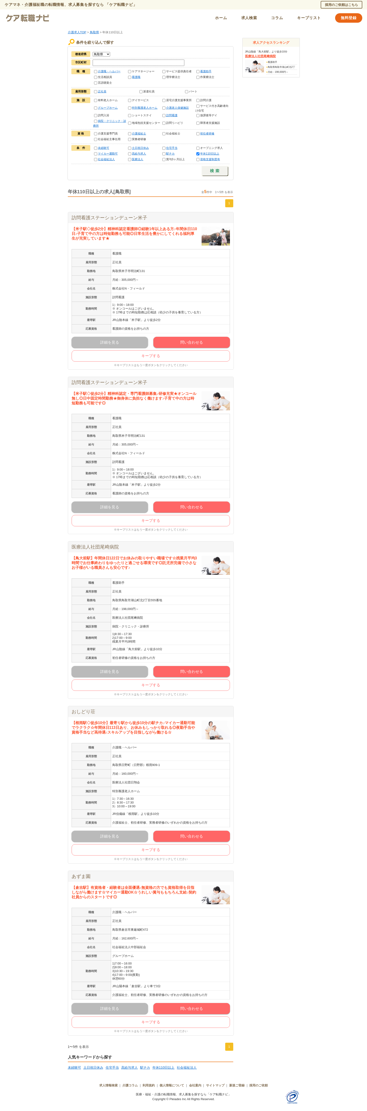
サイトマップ (215, 1085)
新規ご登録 (237, 1085)
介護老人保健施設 (177, 107)
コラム (277, 18)
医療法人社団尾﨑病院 (95, 546)
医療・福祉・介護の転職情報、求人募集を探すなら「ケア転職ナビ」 (183, 1094)
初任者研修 (207, 133)
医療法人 (137, 159)
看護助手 (206, 71)
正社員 (102, 91)
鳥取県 (94, 32)
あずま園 (81, 876)
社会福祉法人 (106, 159)
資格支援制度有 (210, 159)
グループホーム (108, 107)
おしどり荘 (83, 711)
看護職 (136, 77)
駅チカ (170, 153)
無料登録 (349, 18)
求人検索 (249, 18)
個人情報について (172, 1085)
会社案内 (195, 1085)
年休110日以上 (209, 153)
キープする (150, 356)
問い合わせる (191, 342)
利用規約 (148, 1085)
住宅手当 (171, 148)
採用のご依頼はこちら (341, 5)
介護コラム (130, 1085)
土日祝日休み (140, 148)
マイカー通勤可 (108, 153)
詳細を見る (109, 342)
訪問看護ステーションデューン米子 (109, 217)
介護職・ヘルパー (109, 71)
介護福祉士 (139, 133)
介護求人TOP (77, 32)
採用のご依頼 (258, 1085)
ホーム (221, 18)
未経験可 (103, 148)
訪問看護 (171, 115)
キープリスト (309, 18)
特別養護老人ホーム (144, 107)
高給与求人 (139, 153)
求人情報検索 (108, 1085)
